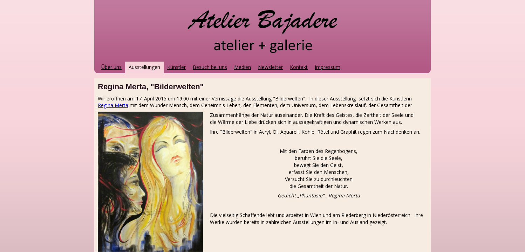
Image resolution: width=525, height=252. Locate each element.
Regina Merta (113, 105)
